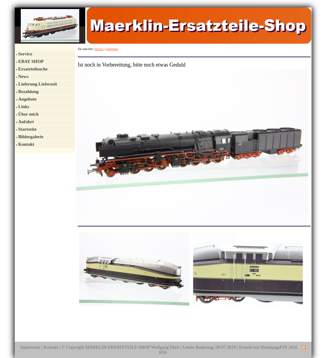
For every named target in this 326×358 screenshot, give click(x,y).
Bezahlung (28, 91)
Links (24, 106)
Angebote (27, 99)
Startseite (27, 129)
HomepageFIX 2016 (279, 347)
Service (25, 53)
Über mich (28, 114)
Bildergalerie (30, 136)
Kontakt (26, 144)
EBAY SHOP (31, 61)
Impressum (30, 347)
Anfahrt (26, 121)
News (23, 76)
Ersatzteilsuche (33, 69)
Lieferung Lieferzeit (37, 84)
